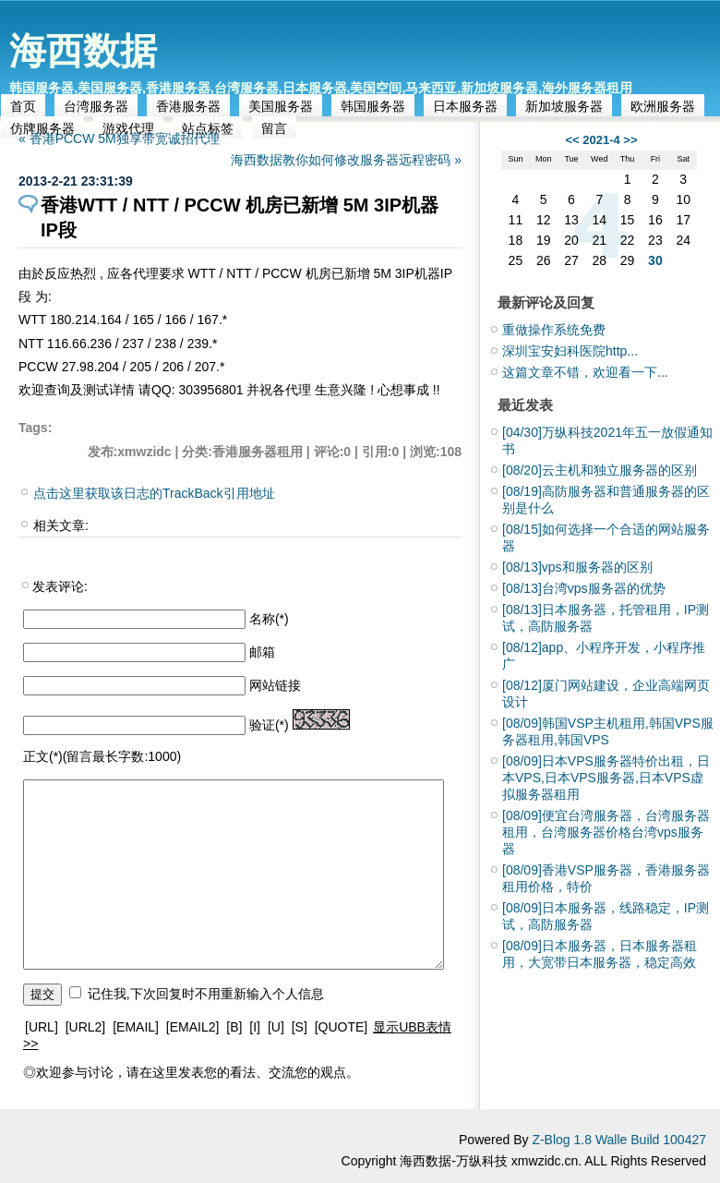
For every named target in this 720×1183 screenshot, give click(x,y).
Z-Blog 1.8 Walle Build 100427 (619, 1139)
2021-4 (600, 140)
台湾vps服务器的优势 (584, 588)
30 (655, 260)
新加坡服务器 (564, 106)
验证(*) (269, 725)
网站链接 (275, 685)
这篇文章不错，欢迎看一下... (585, 372)
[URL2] (86, 1027)
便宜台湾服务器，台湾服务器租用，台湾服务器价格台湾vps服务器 (606, 832)
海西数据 (83, 50)
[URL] (41, 1027)
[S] (299, 1027)
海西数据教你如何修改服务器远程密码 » (346, 159)
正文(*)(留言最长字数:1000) (102, 756)
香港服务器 (188, 106)
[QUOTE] (341, 1027)
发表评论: (60, 586)
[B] (234, 1027)
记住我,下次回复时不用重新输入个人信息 (206, 993)
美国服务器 (280, 106)
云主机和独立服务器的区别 (599, 470)
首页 (23, 106)
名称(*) (269, 618)
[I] (254, 1027)
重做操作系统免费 (554, 329)
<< (572, 140)
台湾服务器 (96, 106)
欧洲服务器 (662, 106)
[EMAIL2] (193, 1027)
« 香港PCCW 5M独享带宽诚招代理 (119, 138)
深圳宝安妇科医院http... (570, 351)
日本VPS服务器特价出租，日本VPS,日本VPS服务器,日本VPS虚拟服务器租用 (606, 778)
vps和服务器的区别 (577, 567)
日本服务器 (465, 106)
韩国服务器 (373, 106)
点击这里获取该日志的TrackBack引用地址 (154, 493)
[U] (276, 1027)
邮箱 (262, 652)
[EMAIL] (136, 1027)
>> (630, 140)
